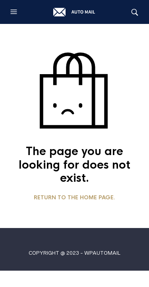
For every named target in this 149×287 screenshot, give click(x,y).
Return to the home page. (74, 198)
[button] (14, 12)
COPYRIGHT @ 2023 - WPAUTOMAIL (74, 253)
